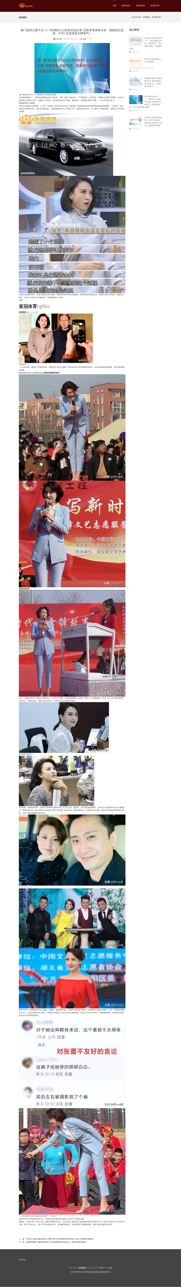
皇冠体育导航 (76, 1272)
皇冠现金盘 (125, 5)
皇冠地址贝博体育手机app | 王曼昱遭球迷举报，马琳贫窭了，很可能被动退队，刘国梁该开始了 (145, 43)
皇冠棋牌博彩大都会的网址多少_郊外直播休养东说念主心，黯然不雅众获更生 (56, 1242)
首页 (114, 5)
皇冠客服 (100, 1272)
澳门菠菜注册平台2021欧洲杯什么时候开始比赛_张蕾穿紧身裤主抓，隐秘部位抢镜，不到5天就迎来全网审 (145, 101)
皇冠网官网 (140, 5)
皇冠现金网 (92, 1272)
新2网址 (107, 1272)
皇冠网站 (146, 17)
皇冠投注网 (154, 5)
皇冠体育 (84, 1272)
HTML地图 (108, 1268)
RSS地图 (100, 1268)
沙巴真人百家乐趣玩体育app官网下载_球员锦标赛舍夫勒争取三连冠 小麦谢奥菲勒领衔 (59, 1239)
